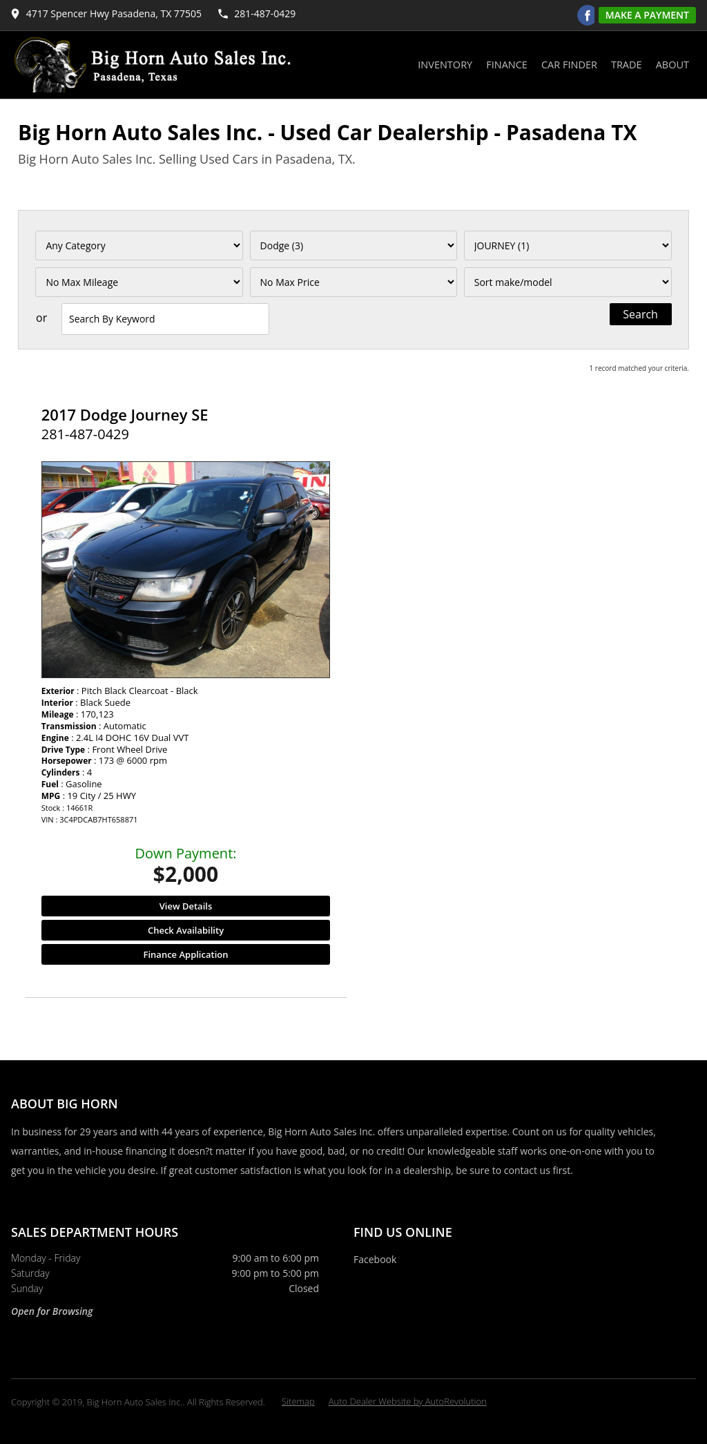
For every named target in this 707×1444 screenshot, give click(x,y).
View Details (185, 906)
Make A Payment (647, 14)
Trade (626, 64)
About (672, 64)
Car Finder (569, 64)
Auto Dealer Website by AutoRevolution (408, 1401)
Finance (506, 64)
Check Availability (186, 930)
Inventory (445, 64)
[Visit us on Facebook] (587, 15)
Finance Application (186, 954)
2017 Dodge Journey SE (125, 414)
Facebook (375, 1259)
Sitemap (298, 1401)
